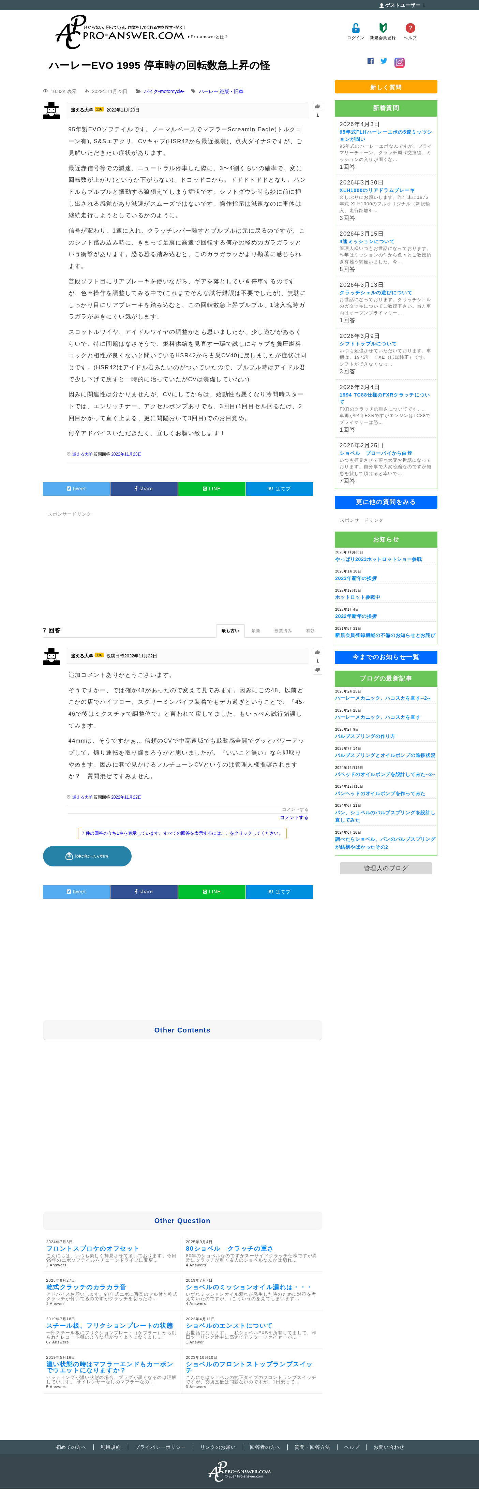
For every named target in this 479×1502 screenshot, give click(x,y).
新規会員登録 (383, 31)
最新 (256, 630)
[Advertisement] (183, 566)
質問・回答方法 (312, 1447)
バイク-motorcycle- (164, 91)
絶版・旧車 (231, 91)
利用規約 (111, 1447)
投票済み (283, 630)
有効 (310, 630)
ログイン (355, 31)
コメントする (295, 809)
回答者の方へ (265, 1447)
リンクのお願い (218, 1447)
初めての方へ (71, 1447)
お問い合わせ (389, 1447)
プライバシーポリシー (160, 1447)
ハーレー (208, 91)
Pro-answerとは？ (210, 36)
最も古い (230, 630)
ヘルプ (410, 31)
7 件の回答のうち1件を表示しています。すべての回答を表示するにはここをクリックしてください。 (182, 833)
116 (99, 109)
